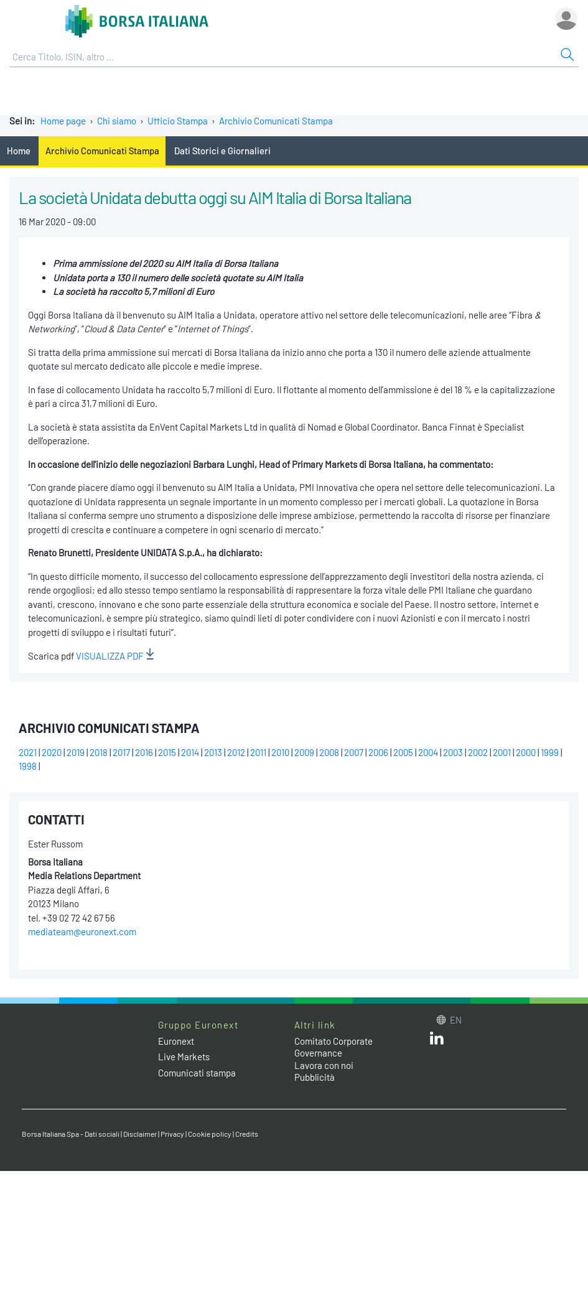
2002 (478, 752)
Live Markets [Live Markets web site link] (184, 1056)
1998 (28, 766)
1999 (550, 752)
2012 (236, 752)
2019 (76, 752)
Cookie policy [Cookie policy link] (209, 1133)
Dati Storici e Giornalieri (222, 150)
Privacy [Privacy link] (172, 1133)
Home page (63, 120)
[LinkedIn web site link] (437, 1041)
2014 (190, 752)
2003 (453, 752)
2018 (99, 752)
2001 (502, 752)
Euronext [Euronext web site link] (176, 1041)
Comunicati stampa (197, 1072)
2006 (378, 752)
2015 (167, 752)
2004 (428, 752)
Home (18, 150)
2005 (403, 752)
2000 (526, 752)
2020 (52, 752)
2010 (280, 752)
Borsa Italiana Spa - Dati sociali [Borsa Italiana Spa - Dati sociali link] (70, 1133)
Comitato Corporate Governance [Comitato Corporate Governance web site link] (333, 1047)
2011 (258, 752)
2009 (304, 752)
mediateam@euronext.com (82, 931)
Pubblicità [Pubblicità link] (314, 1077)
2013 (213, 752)
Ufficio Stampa (177, 120)
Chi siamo (116, 120)
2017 (121, 752)
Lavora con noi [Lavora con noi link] (323, 1065)
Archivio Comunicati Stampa (276, 120)
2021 (28, 752)
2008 (329, 752)
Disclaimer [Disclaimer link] (140, 1133)
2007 (353, 752)
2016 (144, 752)
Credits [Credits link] (246, 1133)
